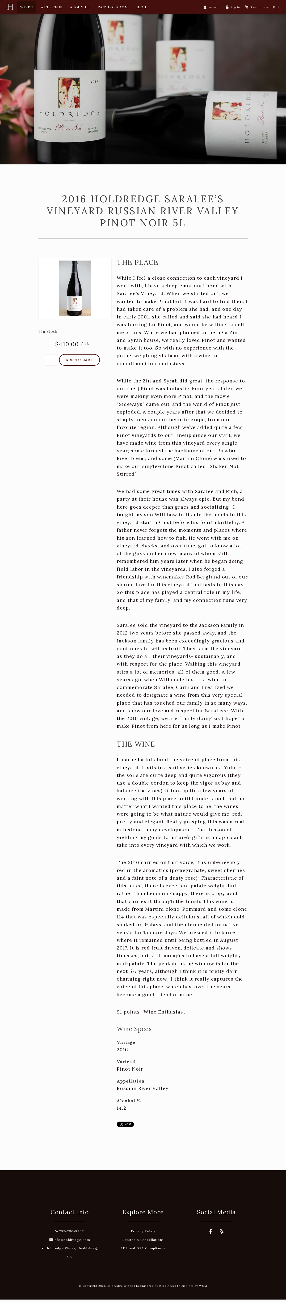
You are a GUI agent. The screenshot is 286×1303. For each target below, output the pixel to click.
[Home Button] (10, 8)
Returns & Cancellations (143, 1243)
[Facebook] (211, 1235)
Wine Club (51, 7)
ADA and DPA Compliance (143, 1252)
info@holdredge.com (69, 1243)
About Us (80, 7)
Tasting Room (113, 7)
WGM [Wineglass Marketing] (203, 1289)
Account (215, 7)
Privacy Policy (143, 1235)
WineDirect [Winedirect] (167, 1289)
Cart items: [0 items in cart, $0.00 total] (265, 7)
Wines (26, 7)
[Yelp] (222, 1235)
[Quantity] (51, 363)
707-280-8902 (69, 1235)
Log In (235, 7)
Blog (141, 7)
